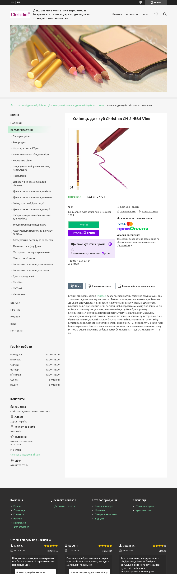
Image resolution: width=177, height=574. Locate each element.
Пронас (17, 506)
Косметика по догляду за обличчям (33, 264)
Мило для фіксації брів (26, 148)
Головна (117, 14)
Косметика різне (22, 160)
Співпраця (19, 510)
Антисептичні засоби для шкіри (31, 154)
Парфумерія (19, 175)
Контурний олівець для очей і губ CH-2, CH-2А (79, 105)
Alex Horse (19, 294)
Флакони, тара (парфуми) (27, 246)
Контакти (16, 330)
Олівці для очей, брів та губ (34, 105)
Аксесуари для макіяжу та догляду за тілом (33, 232)
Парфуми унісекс (22, 136)
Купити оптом (144, 510)
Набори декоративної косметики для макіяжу (31, 217)
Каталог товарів (104, 506)
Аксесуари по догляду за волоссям (33, 240)
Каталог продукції (21, 129)
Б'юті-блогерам (145, 506)
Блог (13, 323)
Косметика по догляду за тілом (31, 270)
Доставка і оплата (64, 506)
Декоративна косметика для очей (32, 197)
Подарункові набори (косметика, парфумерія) (31, 168)
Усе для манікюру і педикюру (29, 224)
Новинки (16, 122)
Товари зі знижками (106, 514)
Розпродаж (19, 142)
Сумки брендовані (23, 276)
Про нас (15, 309)
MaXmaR (17, 288)
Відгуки (15, 302)
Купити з (84, 233)
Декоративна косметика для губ (31, 209)
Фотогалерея (21, 527)
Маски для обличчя (24, 258)
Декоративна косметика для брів (32, 191)
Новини (15, 316)
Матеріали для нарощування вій (31, 252)
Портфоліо (19, 522)
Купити (84, 224)
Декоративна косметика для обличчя (29, 183)
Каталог (130, 14)
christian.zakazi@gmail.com (25, 454)
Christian (101, 296)
